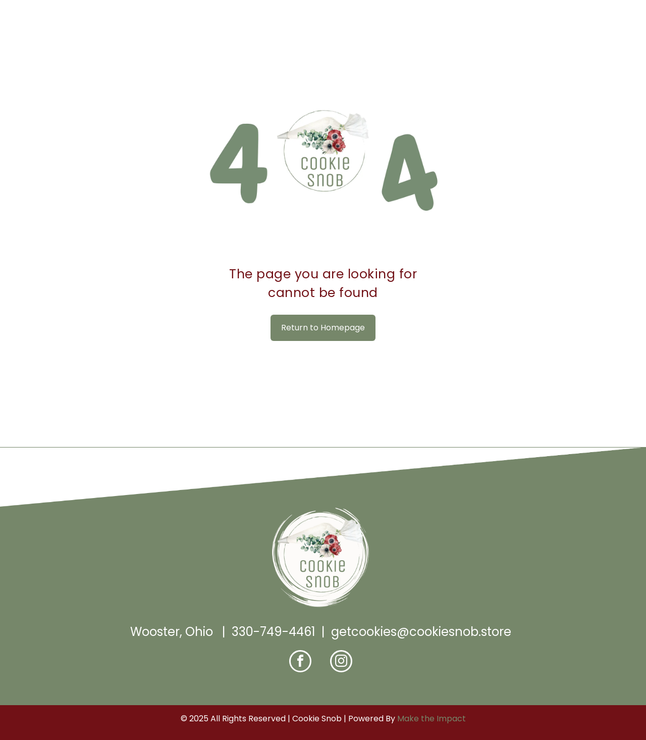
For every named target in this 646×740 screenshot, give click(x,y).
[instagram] (341, 662)
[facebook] (300, 662)
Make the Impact (431, 718)
